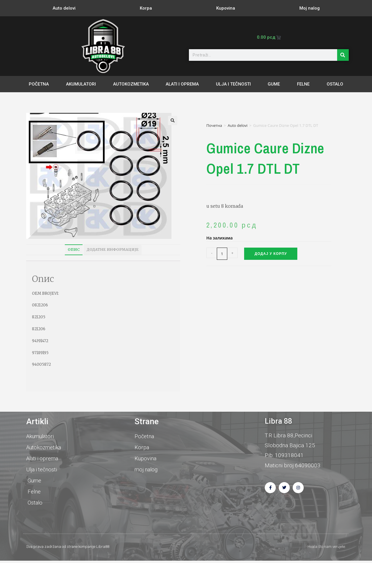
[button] (172, 120)
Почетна (214, 125)
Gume (274, 84)
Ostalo (335, 84)
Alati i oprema (182, 84)
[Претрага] (343, 55)
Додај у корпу (271, 253)
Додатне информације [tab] (113, 249)
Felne (303, 84)
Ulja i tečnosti (233, 84)
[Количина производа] (222, 254)
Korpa (146, 8)
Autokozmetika (131, 84)
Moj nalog (309, 8)
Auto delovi (64, 8)
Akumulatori (81, 84)
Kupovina (225, 8)
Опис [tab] (74, 249)
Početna (39, 84)
